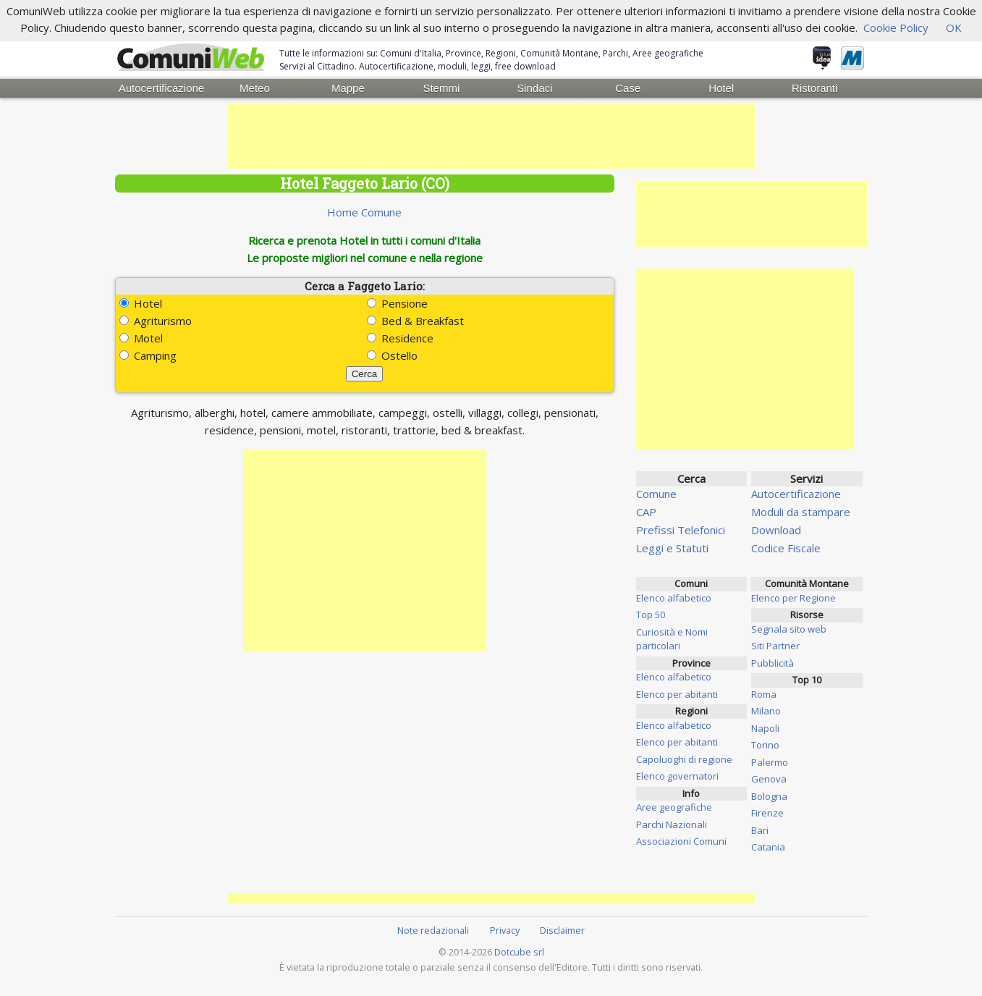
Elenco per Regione (793, 597)
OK (954, 27)
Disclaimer (562, 930)
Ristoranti (814, 88)
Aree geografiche (674, 807)
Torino (765, 744)
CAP (646, 512)
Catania (768, 846)
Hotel (721, 88)
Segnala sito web (788, 629)
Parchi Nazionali (671, 824)
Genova (769, 778)
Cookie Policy (895, 27)
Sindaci (534, 88)
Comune (656, 493)
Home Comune (364, 212)
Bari (760, 830)
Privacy (505, 930)
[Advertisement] (491, 136)
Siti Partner (775, 645)
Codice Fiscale (786, 548)
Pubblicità (772, 663)
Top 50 (650, 614)
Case (627, 88)
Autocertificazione (161, 88)
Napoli (765, 728)
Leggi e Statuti (672, 548)
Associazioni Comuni (681, 841)
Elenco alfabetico (673, 597)
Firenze (767, 812)
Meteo (255, 88)
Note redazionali (433, 930)
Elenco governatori (677, 775)
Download (776, 530)
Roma (763, 694)
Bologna (769, 796)
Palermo (769, 762)
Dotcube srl (519, 951)
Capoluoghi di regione (684, 759)
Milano (766, 710)
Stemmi (441, 88)
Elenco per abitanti (677, 694)
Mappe (348, 88)
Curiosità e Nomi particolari (672, 639)
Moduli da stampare (800, 512)
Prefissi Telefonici (680, 530)
